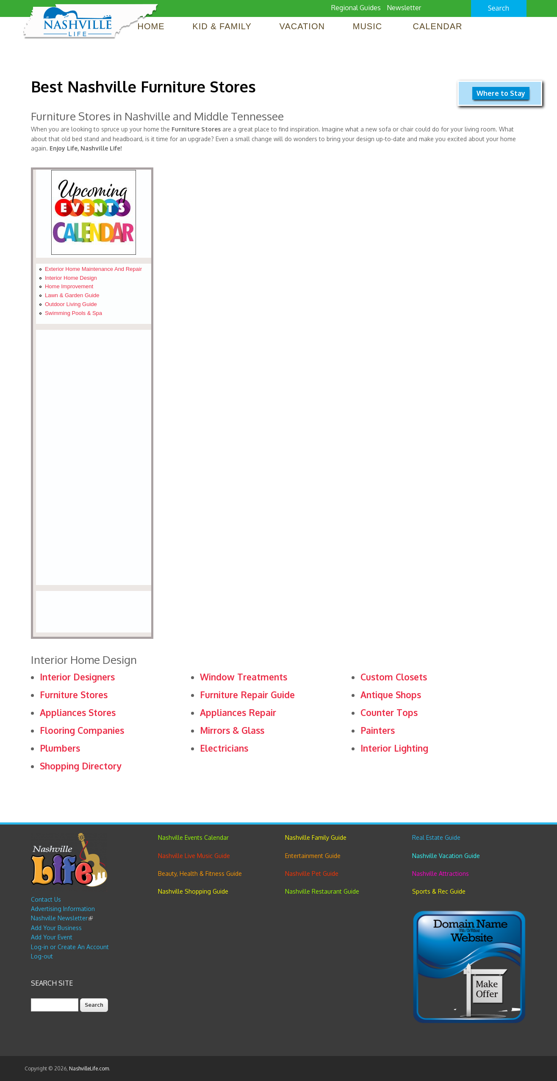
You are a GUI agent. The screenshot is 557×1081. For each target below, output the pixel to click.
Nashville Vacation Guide (446, 855)
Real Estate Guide (436, 837)
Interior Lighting (394, 748)
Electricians (224, 748)
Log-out (42, 956)
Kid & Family (221, 26)
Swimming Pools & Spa (73, 313)
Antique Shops (390, 694)
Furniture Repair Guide (247, 694)
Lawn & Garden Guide (72, 295)
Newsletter (404, 7)
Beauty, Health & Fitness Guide (200, 873)
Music (369, 26)
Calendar (438, 26)
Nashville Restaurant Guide (322, 891)
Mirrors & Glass (232, 730)
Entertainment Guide (313, 855)
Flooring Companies (82, 730)
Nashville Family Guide (315, 837)
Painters (377, 730)
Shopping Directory (80, 766)
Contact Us (46, 899)
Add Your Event (51, 937)
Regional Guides (356, 7)
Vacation (302, 26)
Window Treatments (243, 677)
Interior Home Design (71, 278)
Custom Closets (393, 677)
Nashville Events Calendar (193, 837)
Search (499, 8)
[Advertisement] (93, 457)
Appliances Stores (78, 712)
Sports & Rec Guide (439, 891)
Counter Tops (389, 712)
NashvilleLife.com (89, 1068)
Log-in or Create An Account (70, 946)
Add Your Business (56, 927)
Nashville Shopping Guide (193, 891)
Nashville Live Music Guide (194, 855)
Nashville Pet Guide (311, 873)
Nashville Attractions (440, 873)
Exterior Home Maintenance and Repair (93, 269)
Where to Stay (501, 93)
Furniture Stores (74, 694)
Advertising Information (63, 908)
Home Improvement (69, 286)
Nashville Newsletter (62, 918)
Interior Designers (77, 677)
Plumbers (60, 748)
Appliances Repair (238, 712)
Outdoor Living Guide (71, 304)
